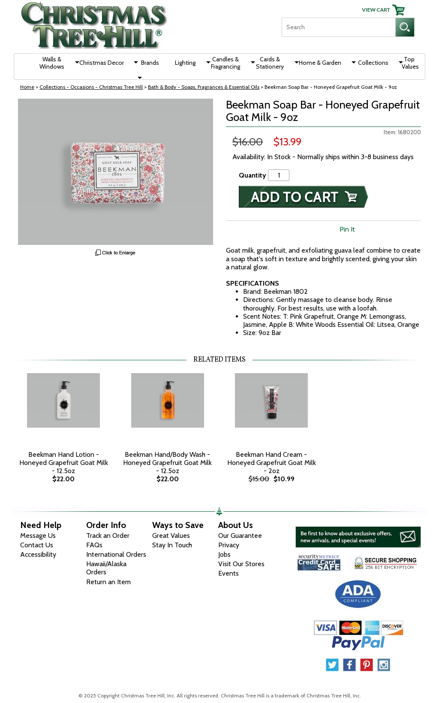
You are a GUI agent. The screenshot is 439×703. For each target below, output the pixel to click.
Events (228, 573)
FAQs (94, 545)
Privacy (228, 545)
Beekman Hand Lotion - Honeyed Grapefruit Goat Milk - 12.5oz (63, 462)
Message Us (38, 535)
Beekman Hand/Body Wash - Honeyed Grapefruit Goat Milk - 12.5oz (167, 462)
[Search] (338, 27)
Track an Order (107, 535)
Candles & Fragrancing (225, 62)
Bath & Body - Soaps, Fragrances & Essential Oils (203, 87)
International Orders (116, 554)
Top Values (410, 62)
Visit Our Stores (241, 564)
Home (27, 87)
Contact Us (36, 545)
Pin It (347, 229)
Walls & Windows (51, 62)
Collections (373, 62)
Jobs (224, 554)
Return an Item (108, 582)
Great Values (171, 535)
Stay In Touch (172, 545)
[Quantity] (278, 175)
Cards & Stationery (270, 62)
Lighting (185, 62)
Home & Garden (320, 62)
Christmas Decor (101, 62)
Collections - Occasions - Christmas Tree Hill (91, 87)
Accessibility (38, 554)
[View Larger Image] (115, 172)
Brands (150, 62)
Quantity (252, 175)
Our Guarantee (240, 535)
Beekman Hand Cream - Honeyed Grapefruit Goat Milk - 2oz (271, 462)
